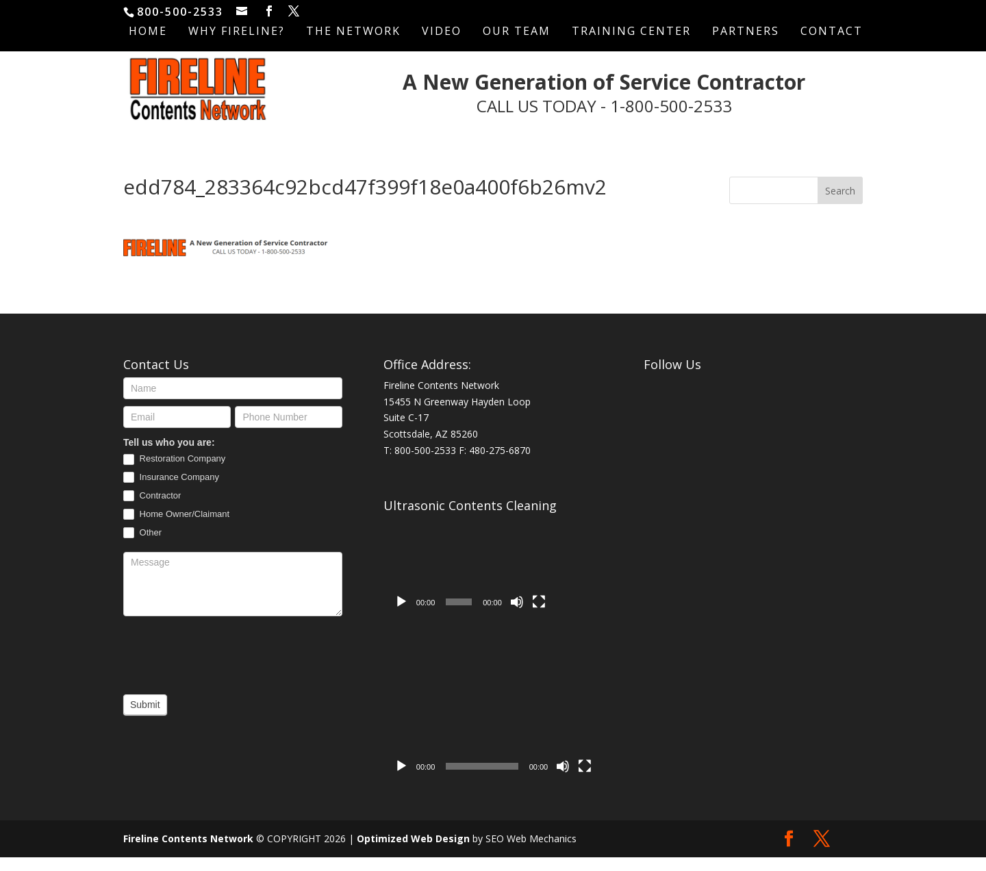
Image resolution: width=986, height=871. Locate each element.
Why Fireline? (236, 31)
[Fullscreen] (539, 615)
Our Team (517, 31)
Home (148, 31)
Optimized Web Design (413, 852)
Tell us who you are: (169, 456)
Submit (145, 718)
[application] (470, 580)
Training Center (631, 31)
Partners (745, 31)
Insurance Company (171, 491)
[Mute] (517, 615)
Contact (831, 31)
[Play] (401, 615)
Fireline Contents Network (188, 852)
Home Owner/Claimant (176, 528)
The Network (353, 31)
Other (142, 547)
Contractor (152, 510)
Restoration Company (174, 473)
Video (442, 31)
